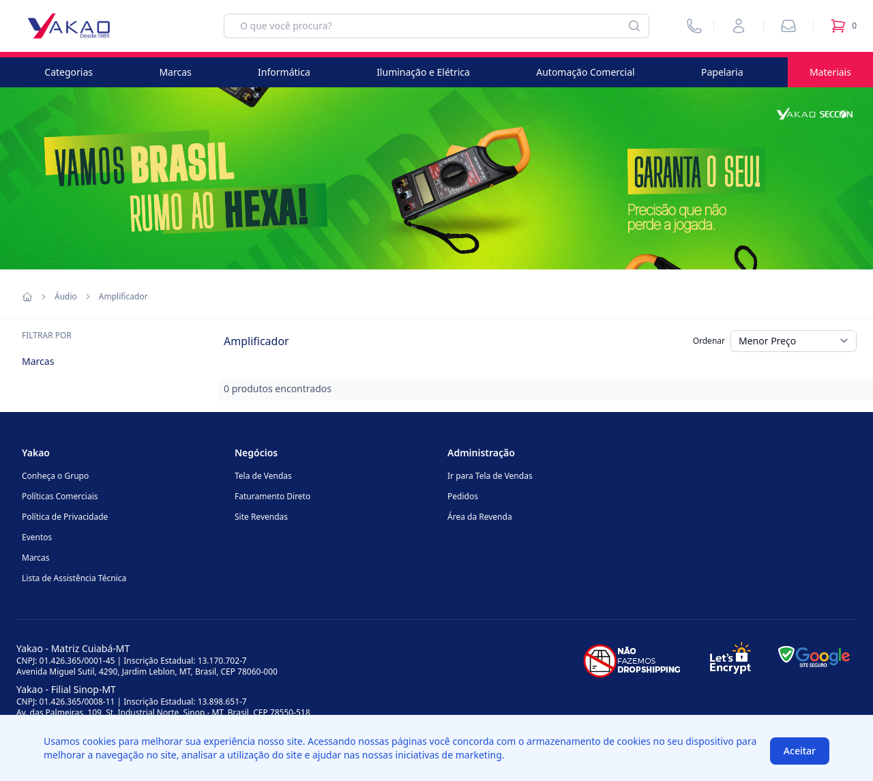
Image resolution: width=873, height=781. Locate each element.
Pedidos (462, 496)
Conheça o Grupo (55, 476)
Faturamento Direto (272, 496)
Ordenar (709, 341)
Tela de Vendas (263, 476)
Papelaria (722, 71)
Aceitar (800, 750)
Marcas (175, 71)
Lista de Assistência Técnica (74, 578)
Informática (284, 71)
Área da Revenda (479, 516)
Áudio (66, 296)
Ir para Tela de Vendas (490, 476)
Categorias (68, 71)
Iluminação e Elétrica (423, 71)
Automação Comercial (585, 71)
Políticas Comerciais (60, 496)
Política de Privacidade (65, 516)
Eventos (37, 537)
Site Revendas (261, 516)
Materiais (830, 71)
